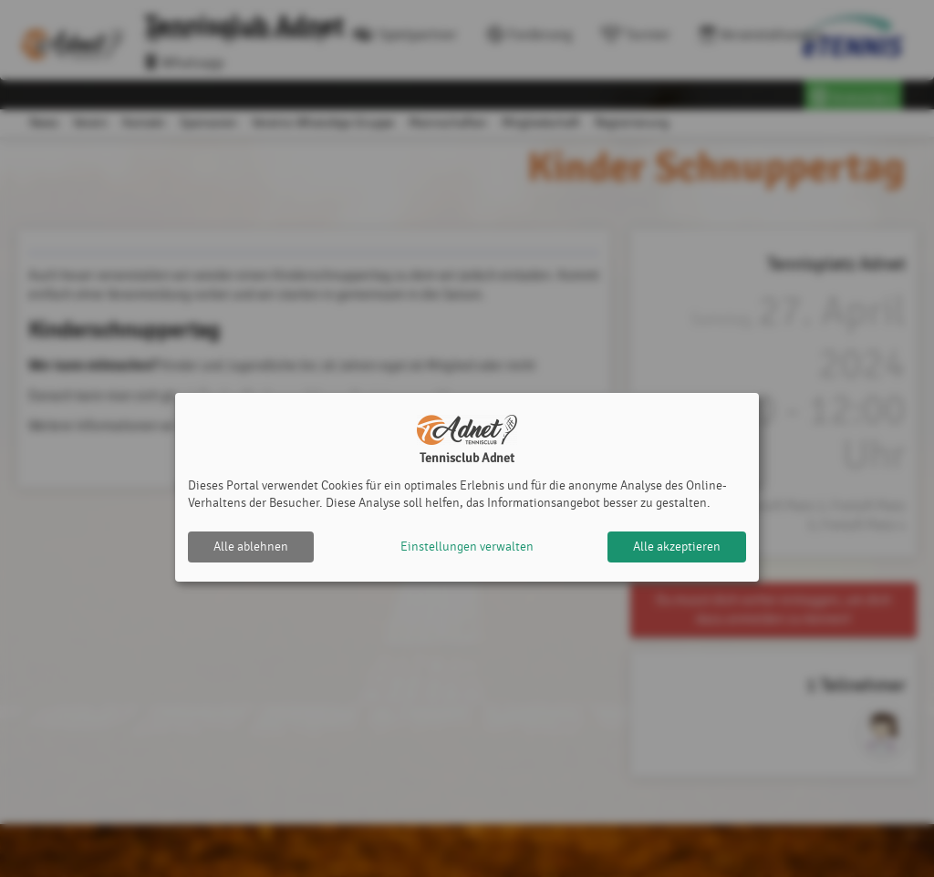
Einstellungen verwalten (467, 546)
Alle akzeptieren (677, 546)
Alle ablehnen (250, 546)
